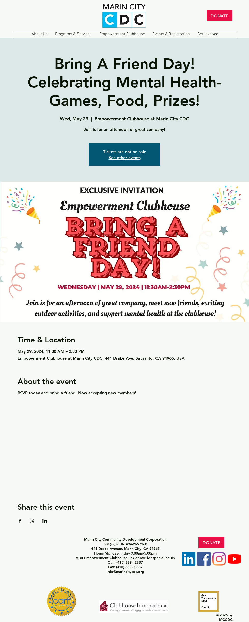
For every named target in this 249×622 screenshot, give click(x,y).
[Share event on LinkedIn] (44, 521)
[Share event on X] (32, 521)
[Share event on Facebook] (20, 521)
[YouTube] (234, 559)
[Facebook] (204, 559)
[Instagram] (219, 559)
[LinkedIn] (188, 559)
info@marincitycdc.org (125, 571)
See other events (125, 157)
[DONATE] (219, 15)
